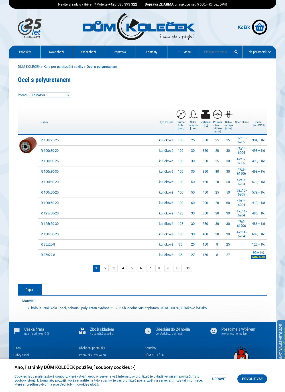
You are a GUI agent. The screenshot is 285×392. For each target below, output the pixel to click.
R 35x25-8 (48, 244)
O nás (17, 348)
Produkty (25, 52)
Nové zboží (56, 52)
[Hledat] (236, 52)
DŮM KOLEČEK (29, 67)
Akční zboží (88, 52)
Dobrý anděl (21, 355)
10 (177, 268)
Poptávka (120, 52)
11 (188, 268)
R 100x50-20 (50, 182)
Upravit (219, 379)
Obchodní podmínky (92, 348)
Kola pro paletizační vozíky (63, 67)
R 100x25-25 (50, 140)
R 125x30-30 (50, 224)
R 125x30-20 (50, 213)
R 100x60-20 (50, 203)
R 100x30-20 (50, 151)
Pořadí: (23, 95)
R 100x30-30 (50, 172)
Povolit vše (252, 379)
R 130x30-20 (50, 234)
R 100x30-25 (50, 161)
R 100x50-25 (50, 192)
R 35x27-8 (48, 255)
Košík (252, 27)
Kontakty (151, 52)
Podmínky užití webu (92, 355)
